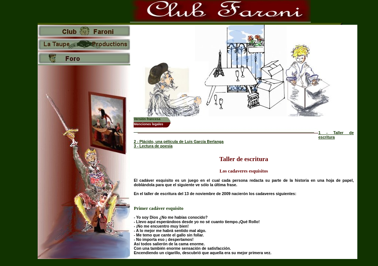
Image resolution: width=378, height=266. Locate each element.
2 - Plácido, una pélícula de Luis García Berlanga (178, 141)
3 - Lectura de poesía (153, 146)
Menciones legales (148, 124)
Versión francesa (147, 119)
